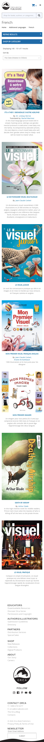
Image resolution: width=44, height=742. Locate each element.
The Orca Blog (14, 712)
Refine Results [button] (10, 34)
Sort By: (6, 53)
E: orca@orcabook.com (18, 709)
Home (4, 27)
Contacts (11, 715)
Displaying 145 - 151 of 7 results (15, 48)
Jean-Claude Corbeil (23, 200)
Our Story (12, 657)
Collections (12, 647)
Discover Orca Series (17, 611)
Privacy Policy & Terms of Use (21, 724)
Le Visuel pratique (22, 572)
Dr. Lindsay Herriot (23, 116)
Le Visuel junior (22, 285)
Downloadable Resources (19, 608)
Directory (12, 624)
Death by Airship (22, 503)
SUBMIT (22, 736)
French (31, 27)
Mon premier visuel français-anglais (22, 354)
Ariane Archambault (22, 360)
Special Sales (13, 635)
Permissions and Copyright (20, 614)
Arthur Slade (23, 506)
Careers (11, 660)
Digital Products (15, 650)
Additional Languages (17, 27)
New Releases (14, 644)
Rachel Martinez (27, 118)
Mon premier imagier (22, 415)
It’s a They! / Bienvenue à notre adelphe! (22, 112)
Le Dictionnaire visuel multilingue (22, 197)
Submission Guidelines (18, 621)
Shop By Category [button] (12, 41)
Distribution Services (17, 632)
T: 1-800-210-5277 (15, 706)
